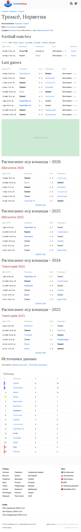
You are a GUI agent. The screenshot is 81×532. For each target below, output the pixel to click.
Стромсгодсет (50, 110)
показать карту (40, 137)
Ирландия (18, 479)
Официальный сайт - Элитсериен (25, 365)
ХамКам (60, 241)
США (30, 496)
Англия (5, 489)
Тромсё (21, 11)
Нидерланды (20, 486)
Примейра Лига (70, 489)
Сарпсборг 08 (24, 74)
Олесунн (16, 452)
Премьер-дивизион (71, 486)
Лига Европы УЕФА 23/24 (12, 511)
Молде (27, 344)
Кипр (4, 482)
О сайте (69, 524)
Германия (18, 472)
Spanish (63, 524)
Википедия (43, 365)
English (58, 524)
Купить (73, 51)
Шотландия (32, 476)
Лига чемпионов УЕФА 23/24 (13, 508)
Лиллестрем (50, 78)
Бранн (38, 56)
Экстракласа (69, 476)
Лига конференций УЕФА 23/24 (14, 515)
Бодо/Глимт (62, 250)
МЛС (65, 482)
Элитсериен (11, 27)
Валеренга (28, 326)
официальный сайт (45, 30)
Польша (18, 493)
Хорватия (6, 479)
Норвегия (13, 11)
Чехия (4, 486)
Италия (17, 482)
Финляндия (6, 493)
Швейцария (32, 489)
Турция (31, 493)
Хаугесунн (28, 236)
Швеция (31, 486)
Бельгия (5, 476)
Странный (28, 335)
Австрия (5, 472)
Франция (5, 496)
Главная (5, 11)
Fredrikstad (49, 96)
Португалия (19, 496)
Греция (17, 476)
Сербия (31, 479)
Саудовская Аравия (35, 472)
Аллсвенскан (69, 472)
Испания (31, 482)
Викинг (27, 349)
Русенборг (49, 87)
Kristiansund (50, 83)
